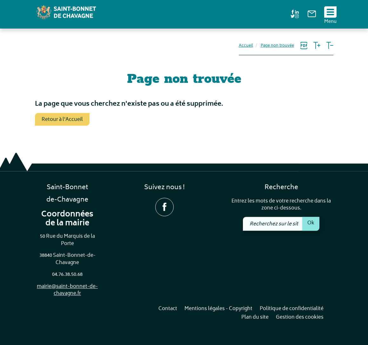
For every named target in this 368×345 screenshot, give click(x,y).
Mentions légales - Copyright (218, 309)
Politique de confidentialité (292, 309)
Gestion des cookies (300, 318)
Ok (310, 223)
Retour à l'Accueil (62, 120)
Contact (167, 309)
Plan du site (255, 318)
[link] (312, 16)
